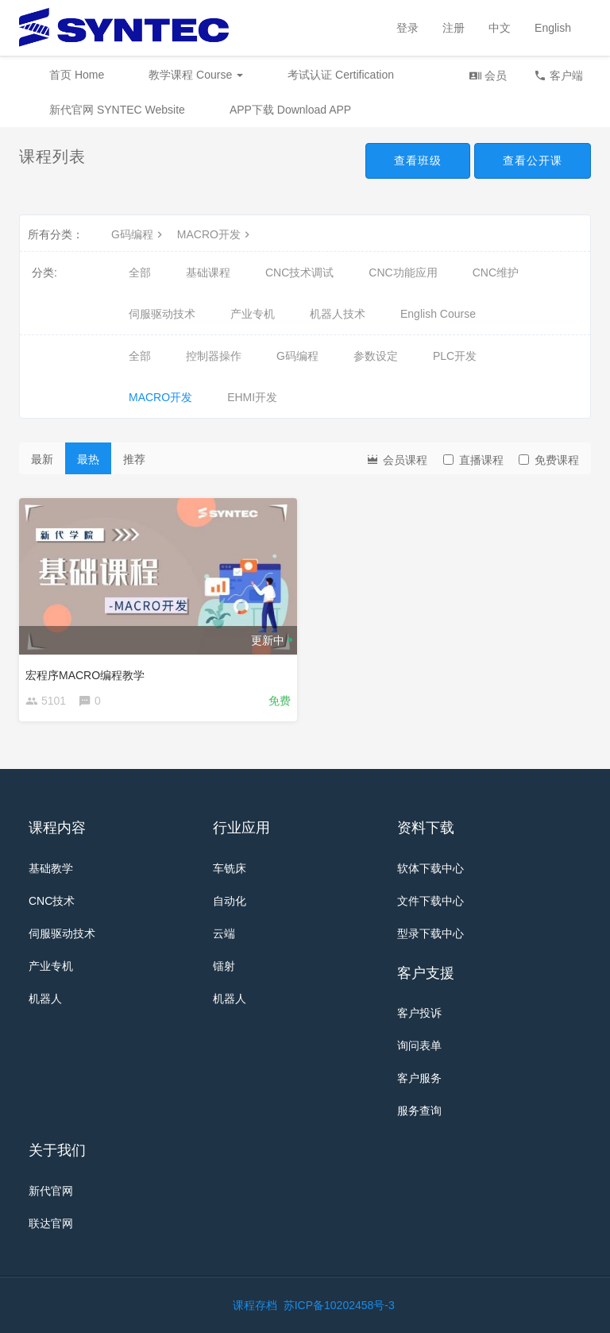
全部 (140, 272)
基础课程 (208, 272)
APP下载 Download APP (290, 109)
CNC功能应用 (403, 272)
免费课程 (549, 460)
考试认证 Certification (341, 74)
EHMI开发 (252, 397)
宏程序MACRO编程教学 (85, 675)
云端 (224, 933)
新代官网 (51, 1190)
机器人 (45, 998)
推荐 (134, 459)
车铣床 (229, 868)
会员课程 (396, 458)
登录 (407, 27)
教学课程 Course (196, 74)
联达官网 (51, 1223)
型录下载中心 (430, 933)
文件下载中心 (430, 900)
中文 (499, 27)
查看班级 (418, 160)
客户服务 (419, 1078)
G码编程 (138, 234)
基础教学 (51, 868)
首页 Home (76, 74)
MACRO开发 (215, 234)
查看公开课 (532, 160)
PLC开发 (455, 356)
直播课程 (473, 460)
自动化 (229, 900)
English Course (438, 313)
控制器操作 (213, 356)
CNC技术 (52, 900)
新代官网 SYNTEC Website (117, 109)
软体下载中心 (430, 868)
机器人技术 (337, 313)
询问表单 (419, 1045)
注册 (453, 27)
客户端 (558, 75)
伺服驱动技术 (162, 313)
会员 (488, 75)
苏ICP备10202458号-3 (339, 1305)
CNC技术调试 (299, 272)
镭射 (224, 966)
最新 (42, 459)
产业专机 (252, 313)
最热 (88, 459)
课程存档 (255, 1305)
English (553, 27)
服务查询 (419, 1110)
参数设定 (375, 356)
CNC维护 (496, 272)
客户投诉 (419, 1013)
